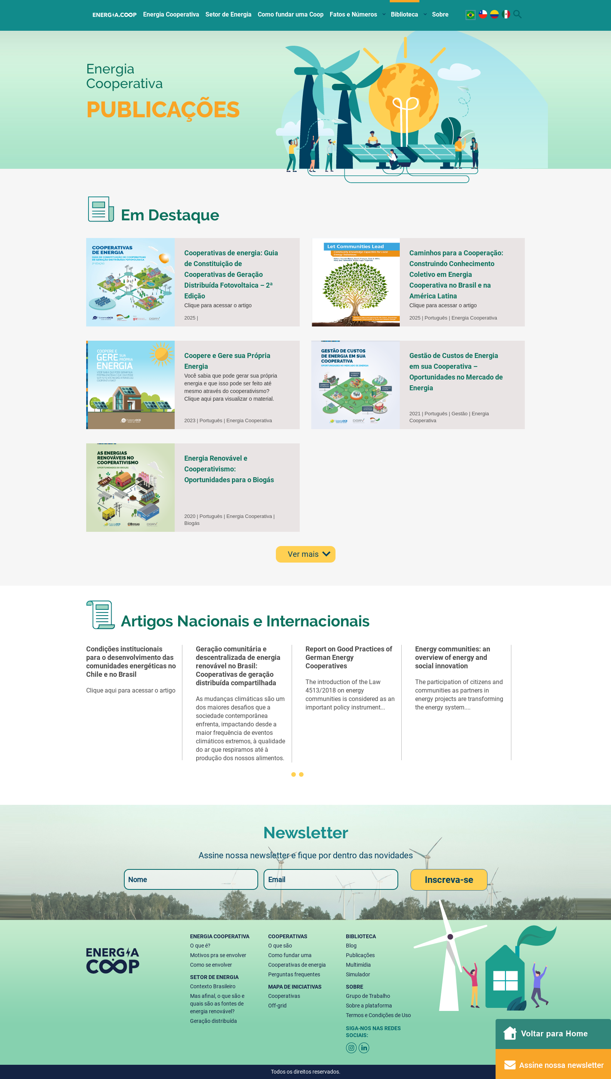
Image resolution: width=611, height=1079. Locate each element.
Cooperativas (287, 936)
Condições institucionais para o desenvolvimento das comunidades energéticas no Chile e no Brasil (131, 661)
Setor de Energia (228, 14)
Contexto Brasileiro (212, 986)
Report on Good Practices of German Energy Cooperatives (349, 657)
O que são (280, 945)
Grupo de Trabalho (368, 996)
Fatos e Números (353, 14)
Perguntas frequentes (294, 974)
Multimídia (358, 965)
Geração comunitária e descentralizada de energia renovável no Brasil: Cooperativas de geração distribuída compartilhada (238, 666)
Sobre (440, 14)
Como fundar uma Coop (291, 14)
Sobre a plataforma (369, 1005)
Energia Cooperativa (171, 14)
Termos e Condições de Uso (378, 1015)
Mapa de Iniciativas (295, 987)
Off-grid (277, 1005)
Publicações (360, 955)
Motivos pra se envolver (218, 955)
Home (115, 13)
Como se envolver (211, 965)
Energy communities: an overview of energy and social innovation (452, 657)
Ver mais (303, 554)
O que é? (200, 945)
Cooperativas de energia (297, 965)
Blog (351, 945)
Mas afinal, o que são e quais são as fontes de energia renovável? (217, 1003)
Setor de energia (214, 977)
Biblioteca (404, 14)
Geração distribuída (213, 1021)
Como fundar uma (290, 955)
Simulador (358, 974)
